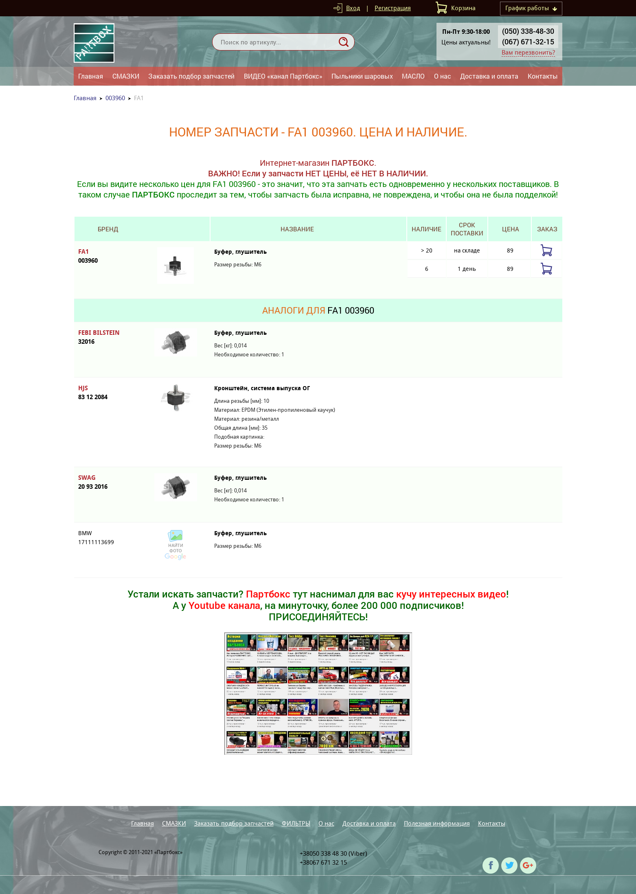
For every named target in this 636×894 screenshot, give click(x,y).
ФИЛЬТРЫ (296, 823)
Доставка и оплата (489, 76)
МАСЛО (413, 76)
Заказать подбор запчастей (191, 76)
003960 (115, 98)
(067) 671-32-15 (528, 41)
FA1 (107, 256)
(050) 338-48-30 (528, 31)
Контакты (543, 76)
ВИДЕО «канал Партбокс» (283, 76)
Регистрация (393, 8)
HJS (107, 393)
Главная (90, 76)
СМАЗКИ (125, 76)
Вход (353, 8)
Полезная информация (437, 823)
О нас (442, 76)
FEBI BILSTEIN (107, 337)
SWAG (107, 482)
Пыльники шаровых (362, 76)
